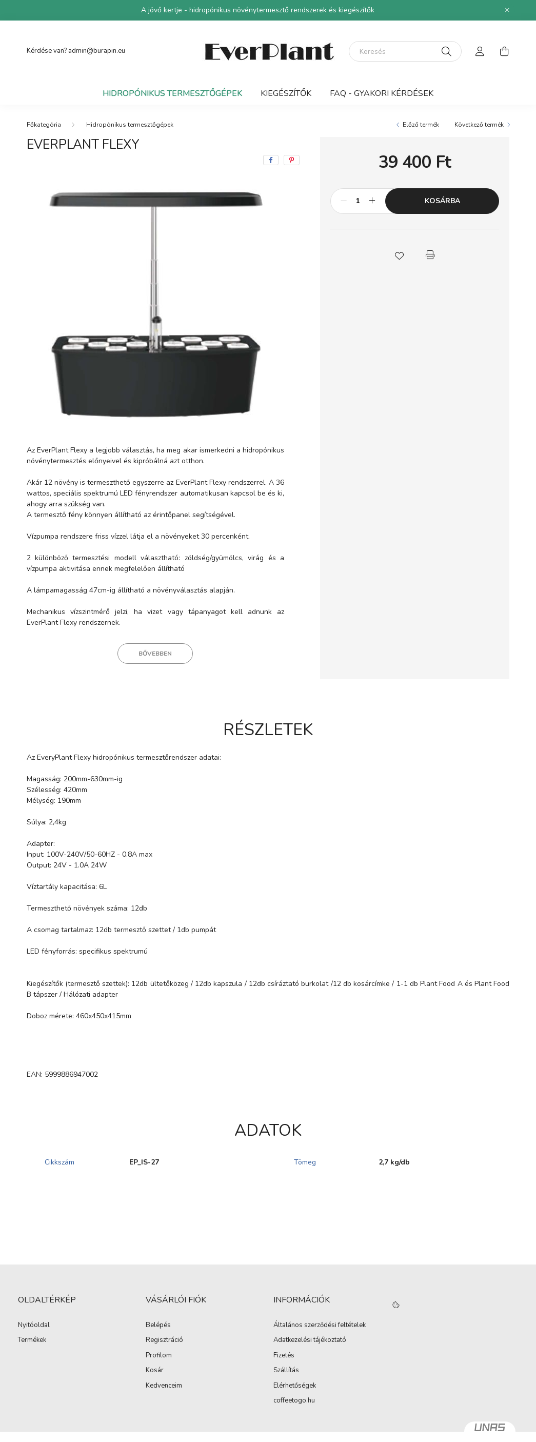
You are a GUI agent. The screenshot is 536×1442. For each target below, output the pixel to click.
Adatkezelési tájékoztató (309, 1340)
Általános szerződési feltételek (319, 1325)
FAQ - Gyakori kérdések (381, 93)
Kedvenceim (164, 1386)
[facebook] (271, 160)
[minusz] (343, 201)
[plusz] (372, 201)
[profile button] (480, 51)
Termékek (32, 1340)
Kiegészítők (286, 93)
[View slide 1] (118, 413)
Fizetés (283, 1356)
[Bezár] (507, 10)
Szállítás (286, 1371)
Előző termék (421, 125)
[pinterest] (292, 160)
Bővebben (155, 653)
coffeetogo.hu (294, 1401)
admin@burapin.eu (96, 50)
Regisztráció (164, 1340)
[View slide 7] (199, 413)
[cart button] (504, 51)
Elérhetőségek (294, 1386)
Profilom (159, 1356)
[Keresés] (405, 51)
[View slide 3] (149, 413)
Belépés (158, 1325)
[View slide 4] (162, 413)
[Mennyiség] (357, 201)
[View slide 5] (174, 413)
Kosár (155, 1371)
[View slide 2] (137, 413)
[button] (399, 255)
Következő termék (479, 125)
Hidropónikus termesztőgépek (172, 93)
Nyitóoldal (34, 1325)
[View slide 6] (186, 413)
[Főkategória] (44, 125)
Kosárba (442, 201)
